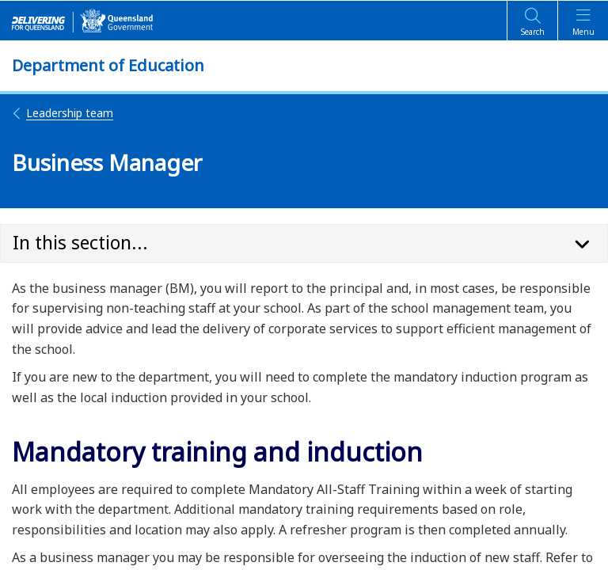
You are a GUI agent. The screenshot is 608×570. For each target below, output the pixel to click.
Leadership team (62, 112)
